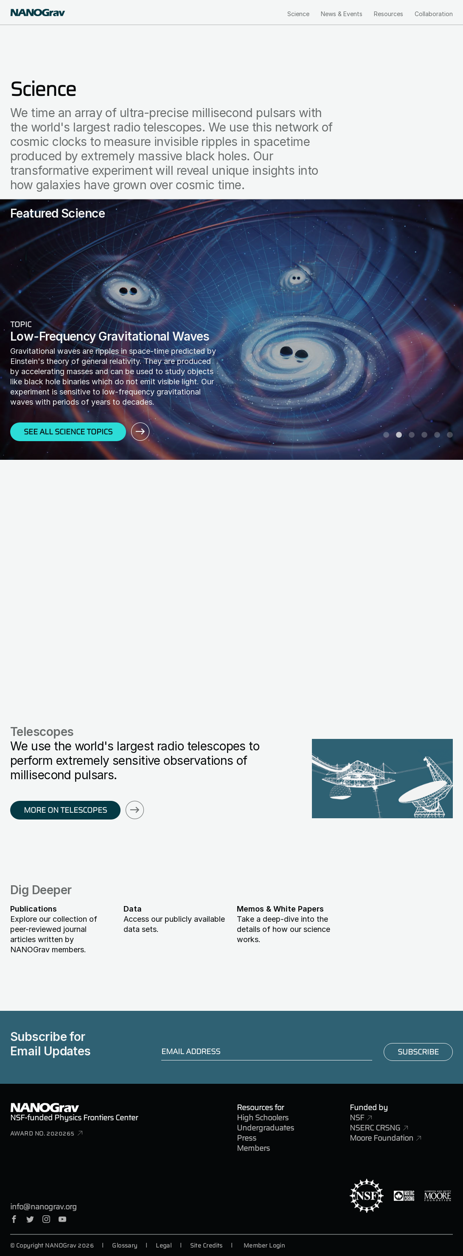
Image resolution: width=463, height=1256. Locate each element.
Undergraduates (265, 1128)
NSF (357, 1118)
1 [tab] (386, 435)
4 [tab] (424, 435)
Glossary (124, 1245)
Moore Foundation (381, 1138)
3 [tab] (411, 435)
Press (246, 1138)
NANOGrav (44, 1107)
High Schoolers (263, 1118)
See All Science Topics (68, 432)
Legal (163, 1245)
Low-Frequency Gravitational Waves (110, 336)
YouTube (62, 1219)
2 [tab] (399, 435)
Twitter (30, 1219)
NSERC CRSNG (375, 1128)
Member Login (264, 1245)
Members (253, 1148)
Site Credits (206, 1245)
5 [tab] (437, 435)
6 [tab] (450, 435)
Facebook (14, 1219)
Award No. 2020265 (42, 1133)
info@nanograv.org (43, 1207)
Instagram (46, 1219)
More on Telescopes (65, 810)
